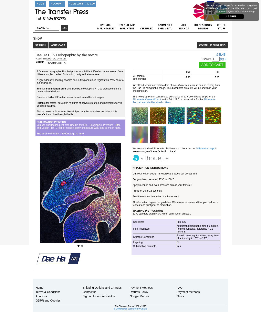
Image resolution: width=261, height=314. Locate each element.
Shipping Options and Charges (102, 287)
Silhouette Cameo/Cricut (147, 99)
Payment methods (188, 292)
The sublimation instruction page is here (60, 133)
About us (41, 296)
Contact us (89, 292)
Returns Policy (139, 292)
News (180, 296)
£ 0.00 (91, 3)
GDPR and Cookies (48, 300)
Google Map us (139, 296)
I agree (232, 16)
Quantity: (206, 59)
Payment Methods (141, 287)
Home (39, 287)
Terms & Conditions (48, 292)
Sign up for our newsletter (99, 296)
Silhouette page (205, 148)
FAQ (179, 287)
